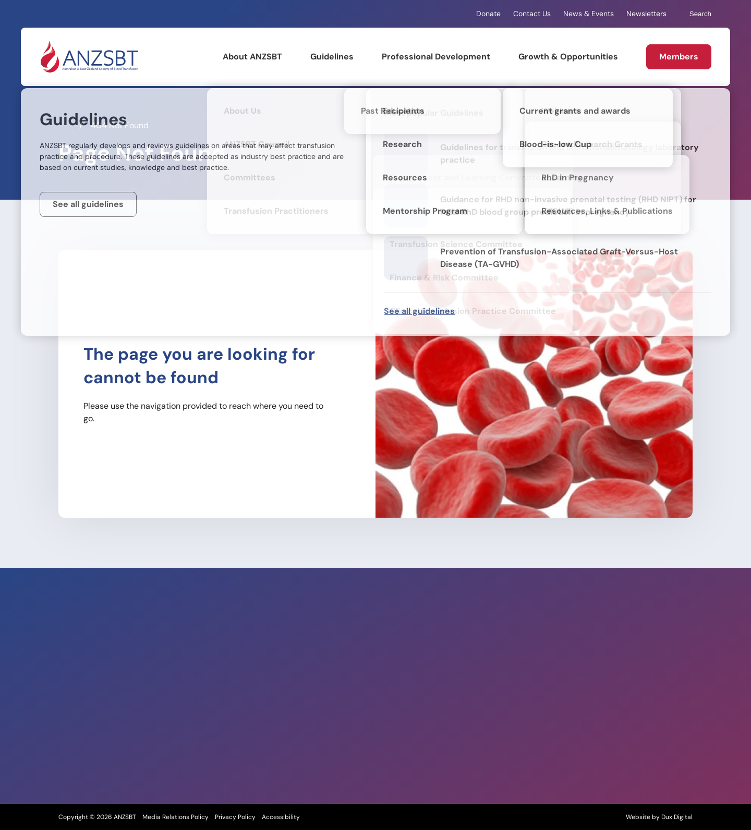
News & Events (588, 13)
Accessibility (281, 817)
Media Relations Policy (175, 817)
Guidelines (332, 56)
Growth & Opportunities (568, 56)
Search (695, 14)
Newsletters (646, 13)
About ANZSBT (252, 56)
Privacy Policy (235, 817)
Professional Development (436, 56)
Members (678, 56)
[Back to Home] (89, 57)
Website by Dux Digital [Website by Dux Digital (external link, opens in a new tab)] (659, 817)
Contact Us (532, 13)
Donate (488, 13)
